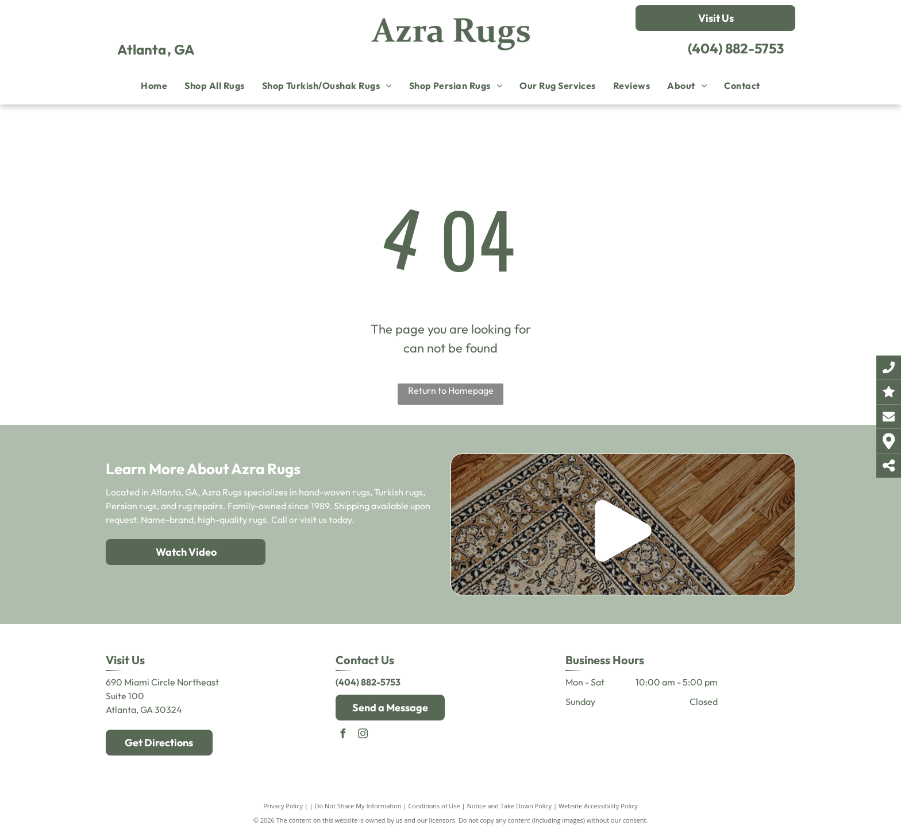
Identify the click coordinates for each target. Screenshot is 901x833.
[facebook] (343, 735)
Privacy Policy (283, 805)
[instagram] (363, 735)
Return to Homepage (451, 390)
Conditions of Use (434, 805)
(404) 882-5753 (736, 48)
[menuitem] (154, 85)
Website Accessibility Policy (598, 805)
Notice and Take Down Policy (509, 805)
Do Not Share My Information (358, 805)
